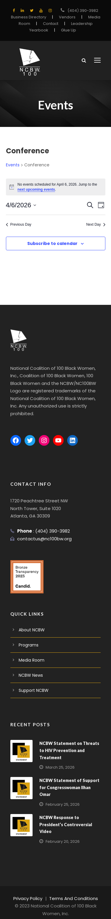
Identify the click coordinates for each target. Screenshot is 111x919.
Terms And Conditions (72, 890)
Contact (51, 23)
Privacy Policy (30, 890)
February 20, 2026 (61, 834)
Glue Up (67, 30)
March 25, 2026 (59, 760)
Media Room (30, 652)
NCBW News (31, 667)
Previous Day (18, 224)
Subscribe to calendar (52, 243)
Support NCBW (33, 683)
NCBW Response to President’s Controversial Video (64, 816)
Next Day (95, 224)
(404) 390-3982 (83, 10)
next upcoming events (36, 189)
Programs (28, 637)
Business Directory (30, 17)
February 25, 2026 (61, 797)
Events (12, 165)
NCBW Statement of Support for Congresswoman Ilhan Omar (67, 779)
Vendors (66, 17)
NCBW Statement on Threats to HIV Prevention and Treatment (67, 742)
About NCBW (31, 622)
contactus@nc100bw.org (41, 530)
